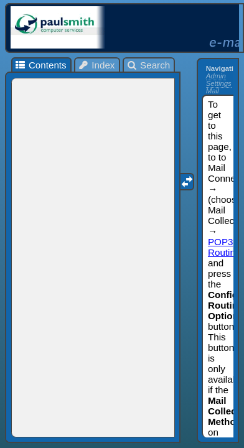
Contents (40, 65)
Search (148, 65)
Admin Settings (219, 79)
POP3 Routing (224, 247)
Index (96, 65)
